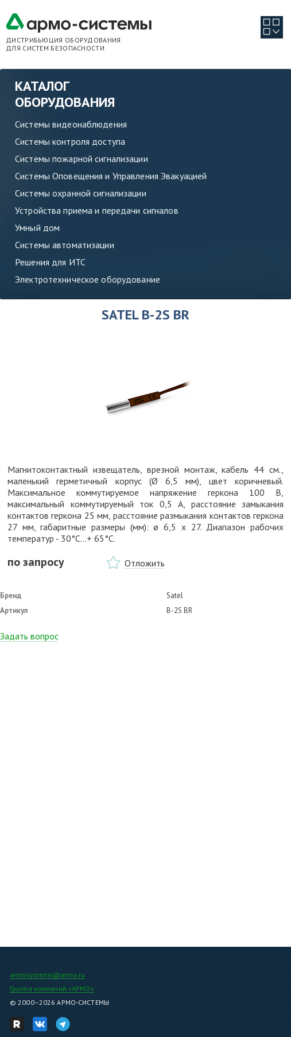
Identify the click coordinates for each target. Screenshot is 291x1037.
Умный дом (37, 227)
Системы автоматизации (64, 244)
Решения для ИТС (50, 262)
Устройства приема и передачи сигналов (97, 210)
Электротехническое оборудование (87, 279)
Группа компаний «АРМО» (52, 988)
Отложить (145, 563)
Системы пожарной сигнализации (81, 158)
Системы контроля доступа (70, 141)
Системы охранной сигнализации (80, 193)
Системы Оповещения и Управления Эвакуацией (111, 176)
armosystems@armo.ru (47, 974)
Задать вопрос (29, 636)
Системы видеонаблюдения (71, 124)
